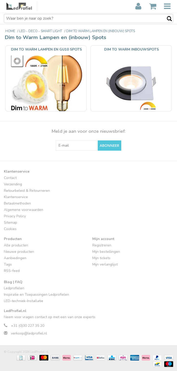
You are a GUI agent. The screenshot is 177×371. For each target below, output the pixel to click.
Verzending (13, 184)
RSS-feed (12, 270)
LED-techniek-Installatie (23, 300)
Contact (10, 177)
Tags (8, 264)
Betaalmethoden (17, 203)
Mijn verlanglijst (105, 264)
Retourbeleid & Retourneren (27, 190)
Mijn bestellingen (106, 251)
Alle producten (16, 245)
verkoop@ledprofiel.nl (29, 333)
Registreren (101, 245)
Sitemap (10, 222)
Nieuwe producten (19, 251)
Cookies (10, 228)
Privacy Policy (15, 216)
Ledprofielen (14, 288)
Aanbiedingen (15, 258)
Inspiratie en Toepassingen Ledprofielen (36, 294)
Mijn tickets (101, 258)
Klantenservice (16, 197)
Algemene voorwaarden (23, 209)
